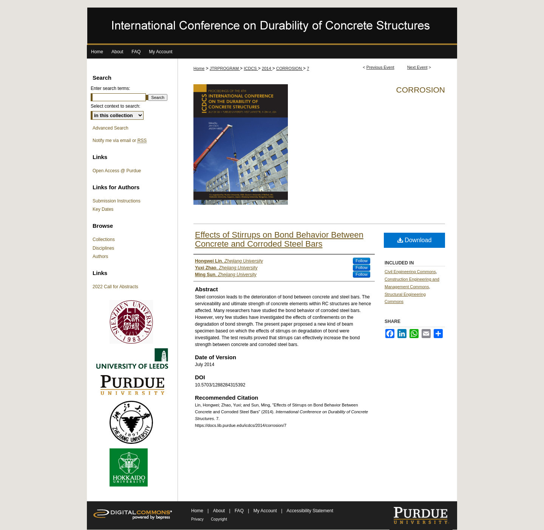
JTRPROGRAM (225, 68)
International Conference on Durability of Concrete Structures (272, 26)
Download (414, 240)
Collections (104, 239)
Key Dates (103, 209)
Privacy (197, 519)
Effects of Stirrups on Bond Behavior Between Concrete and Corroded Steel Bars (279, 239)
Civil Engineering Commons (410, 271)
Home (198, 68)
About (219, 510)
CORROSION (289, 68)
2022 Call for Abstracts (115, 286)
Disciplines (103, 248)
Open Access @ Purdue (117, 170)
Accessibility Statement (310, 510)
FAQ (240, 510)
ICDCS (251, 68)
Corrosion (420, 89)
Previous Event (380, 67)
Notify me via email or (120, 140)
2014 (267, 68)
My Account (265, 510)
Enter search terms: (110, 88)
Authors (100, 256)
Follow (361, 260)
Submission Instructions (117, 201)
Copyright (219, 519)
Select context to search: (115, 106)
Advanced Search (110, 128)
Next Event (417, 67)
